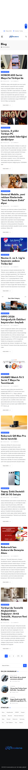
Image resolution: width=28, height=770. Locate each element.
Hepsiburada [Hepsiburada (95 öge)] (10, 712)
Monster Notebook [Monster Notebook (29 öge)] (19, 715)
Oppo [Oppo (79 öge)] (3, 719)
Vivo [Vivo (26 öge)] (16, 722)
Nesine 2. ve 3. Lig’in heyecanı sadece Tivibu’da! (13, 261)
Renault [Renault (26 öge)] (8, 719)
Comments (15, 81)
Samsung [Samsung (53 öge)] (22, 719)
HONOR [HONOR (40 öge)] (17, 712)
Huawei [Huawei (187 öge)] (22, 712)
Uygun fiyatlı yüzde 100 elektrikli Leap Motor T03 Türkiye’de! (18, 701)
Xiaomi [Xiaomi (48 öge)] (21, 722)
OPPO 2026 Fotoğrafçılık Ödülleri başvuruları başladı (13, 320)
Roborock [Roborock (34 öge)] (15, 719)
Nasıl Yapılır (13, 675)
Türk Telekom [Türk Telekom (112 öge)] (9, 722)
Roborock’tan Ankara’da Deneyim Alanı (12, 550)
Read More (7, 105)
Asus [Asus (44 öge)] (3, 712)
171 (18, 656)
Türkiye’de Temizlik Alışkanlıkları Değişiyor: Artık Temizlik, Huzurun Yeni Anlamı (14, 614)
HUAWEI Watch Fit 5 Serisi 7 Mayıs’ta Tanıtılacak (12, 380)
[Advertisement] (14, 14)
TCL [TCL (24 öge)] (3, 722)
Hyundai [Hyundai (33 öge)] (4, 715)
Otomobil (12, 686)
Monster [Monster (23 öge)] (10, 715)
